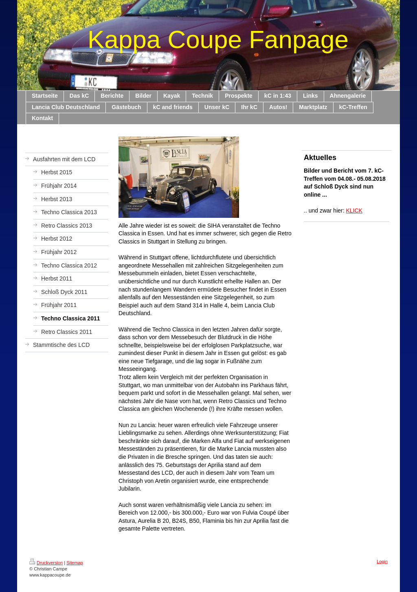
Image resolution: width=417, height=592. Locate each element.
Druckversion (46, 562)
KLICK (354, 210)
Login (382, 561)
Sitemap (74, 562)
